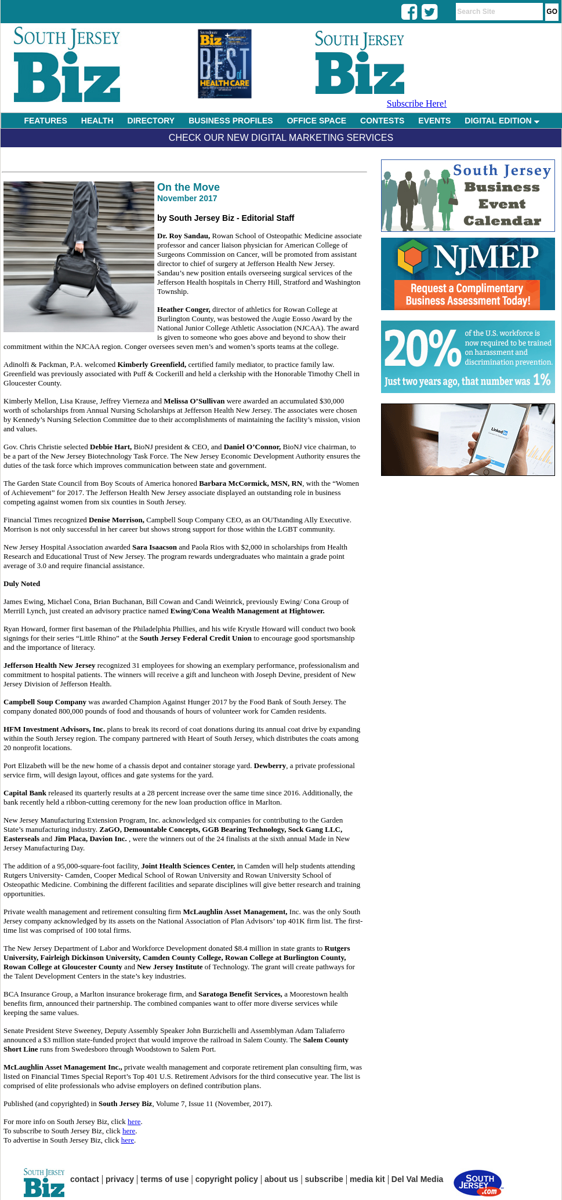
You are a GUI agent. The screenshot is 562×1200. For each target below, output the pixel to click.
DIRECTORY (151, 120)
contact (84, 1179)
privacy (120, 1179)
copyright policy (226, 1179)
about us (281, 1179)
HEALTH (97, 120)
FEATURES (45, 120)
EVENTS (434, 120)
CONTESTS (382, 120)
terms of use (164, 1179)
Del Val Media (417, 1179)
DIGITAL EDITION (502, 120)
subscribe (324, 1179)
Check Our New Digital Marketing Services (281, 138)
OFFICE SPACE (316, 120)
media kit (367, 1179)
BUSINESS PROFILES (230, 120)
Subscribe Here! (417, 103)
